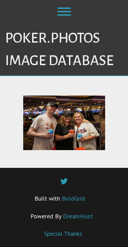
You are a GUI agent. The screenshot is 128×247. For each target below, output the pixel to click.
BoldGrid (73, 198)
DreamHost (78, 216)
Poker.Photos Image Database (59, 49)
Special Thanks (63, 233)
